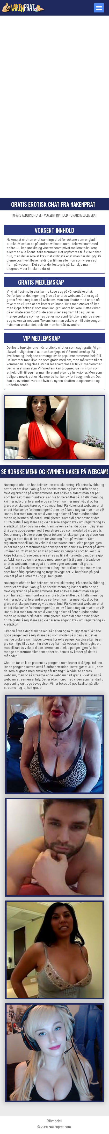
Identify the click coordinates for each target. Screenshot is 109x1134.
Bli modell (54, 1121)
